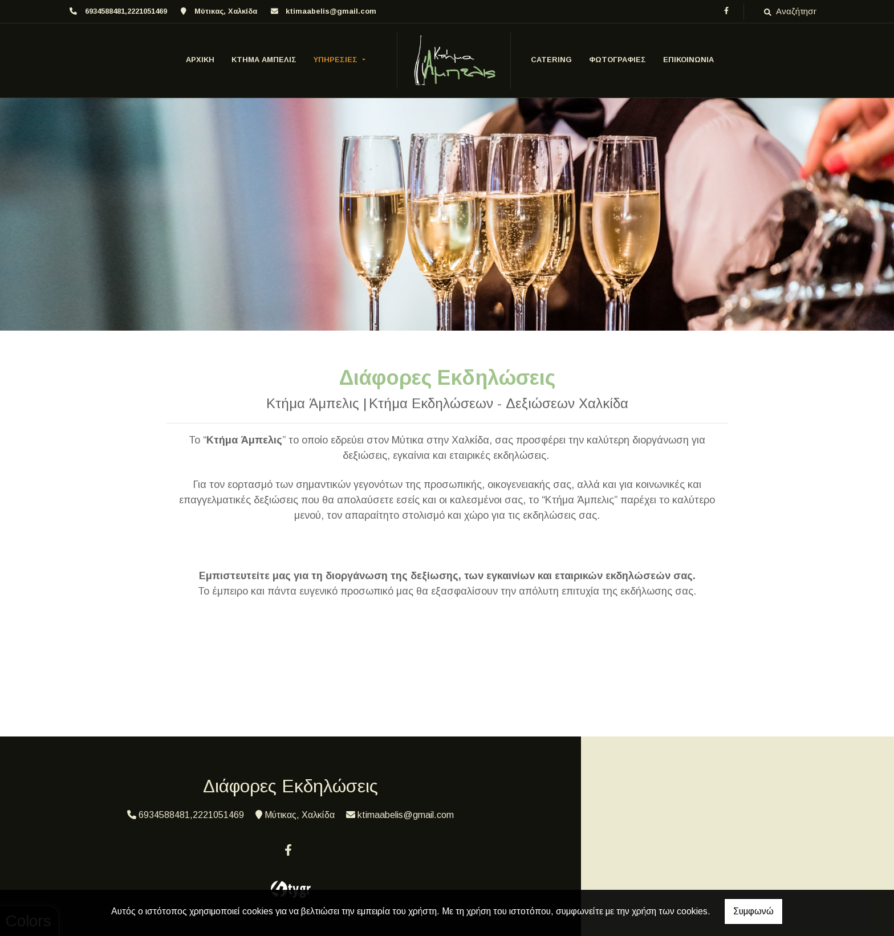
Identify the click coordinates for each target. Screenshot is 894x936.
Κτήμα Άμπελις (263, 59)
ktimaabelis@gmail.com (331, 11)
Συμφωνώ (753, 911)
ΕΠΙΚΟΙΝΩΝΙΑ (688, 59)
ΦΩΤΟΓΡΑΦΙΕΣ (617, 59)
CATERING (551, 59)
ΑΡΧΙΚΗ (200, 59)
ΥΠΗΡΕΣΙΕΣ (337, 59)
